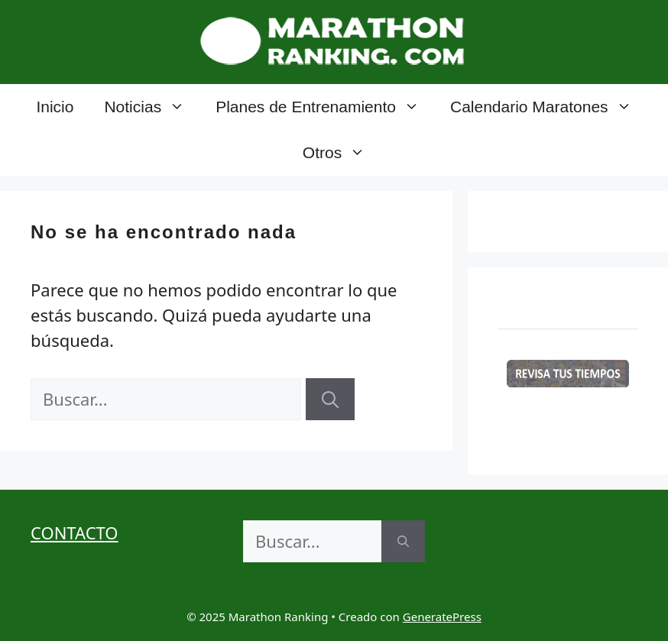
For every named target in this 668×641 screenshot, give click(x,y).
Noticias (152, 107)
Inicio (54, 106)
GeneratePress (442, 616)
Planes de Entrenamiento (325, 107)
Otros (342, 153)
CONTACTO (74, 532)
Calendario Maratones (548, 107)
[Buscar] (330, 399)
